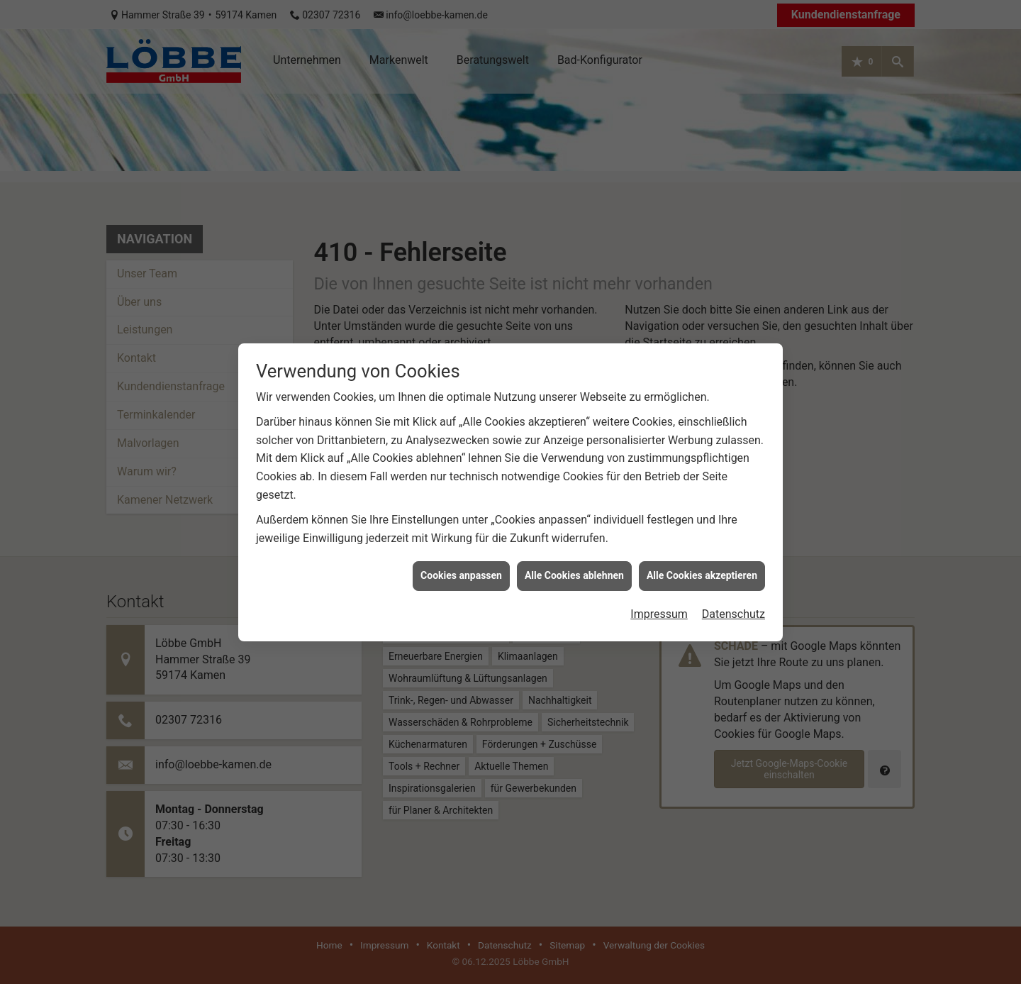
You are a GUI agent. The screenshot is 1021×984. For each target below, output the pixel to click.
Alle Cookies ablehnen (574, 566)
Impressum (659, 605)
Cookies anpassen (461, 566)
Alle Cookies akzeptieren (702, 566)
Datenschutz (733, 605)
